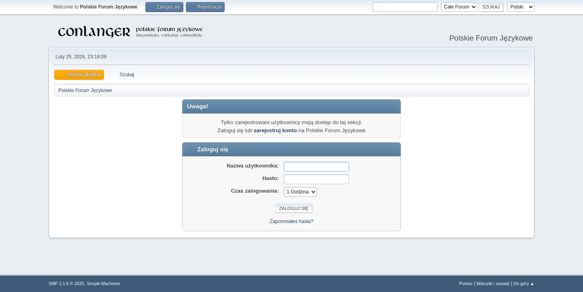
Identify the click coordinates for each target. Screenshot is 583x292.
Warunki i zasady (493, 283)
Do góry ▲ (524, 283)
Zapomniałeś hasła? (291, 221)
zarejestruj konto (275, 130)
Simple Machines (103, 283)
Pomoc (466, 283)
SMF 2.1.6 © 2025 (66, 283)
